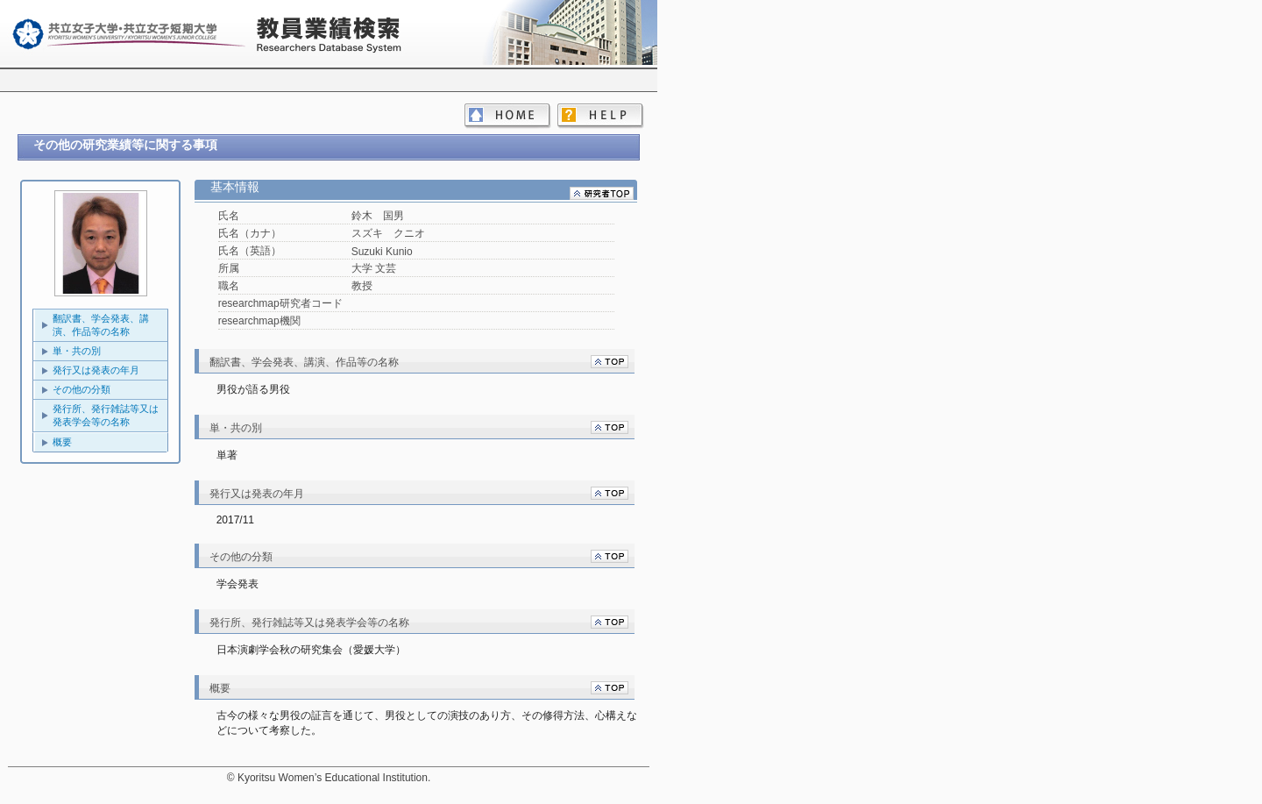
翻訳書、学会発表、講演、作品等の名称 (101, 325)
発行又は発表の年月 (96, 370)
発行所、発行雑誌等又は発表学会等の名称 (106, 415)
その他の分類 (81, 389)
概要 (62, 442)
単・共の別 (77, 350)
